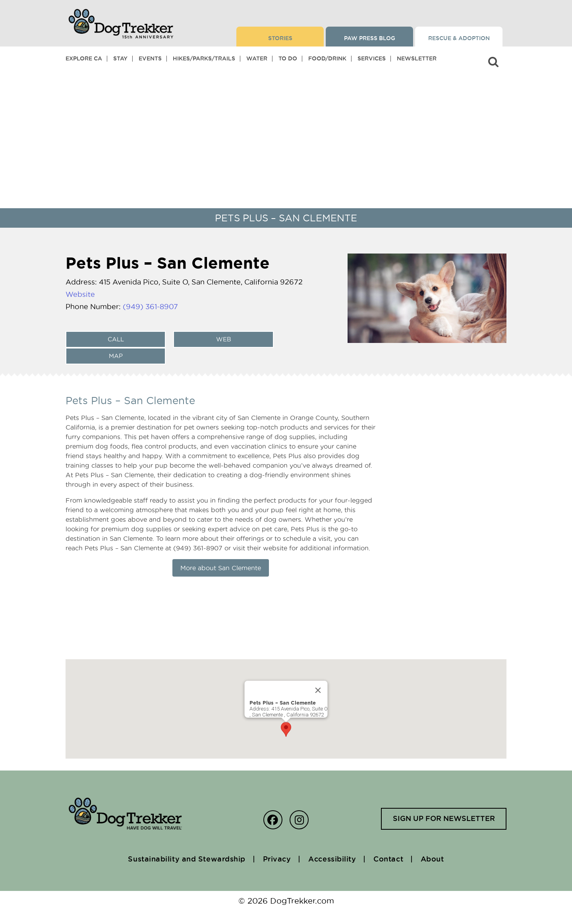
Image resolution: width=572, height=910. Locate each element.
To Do (287, 58)
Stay (120, 58)
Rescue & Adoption (459, 38)
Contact (389, 859)
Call (115, 338)
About (434, 859)
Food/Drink (327, 58)
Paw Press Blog (369, 38)
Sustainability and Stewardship (185, 859)
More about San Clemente (220, 567)
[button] (286, 729)
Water (256, 58)
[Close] (318, 689)
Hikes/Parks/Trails (204, 58)
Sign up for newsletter (443, 819)
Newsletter (417, 58)
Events (150, 58)
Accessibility (333, 859)
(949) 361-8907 (150, 306)
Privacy (276, 859)
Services (372, 58)
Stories (280, 38)
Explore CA (84, 58)
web (223, 338)
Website (80, 294)
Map (115, 355)
